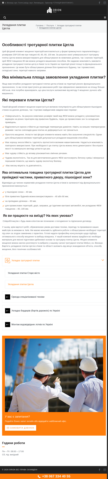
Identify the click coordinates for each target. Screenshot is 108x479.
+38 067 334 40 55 (54, 476)
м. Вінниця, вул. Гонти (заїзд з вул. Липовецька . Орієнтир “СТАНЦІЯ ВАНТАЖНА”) (40, 3)
